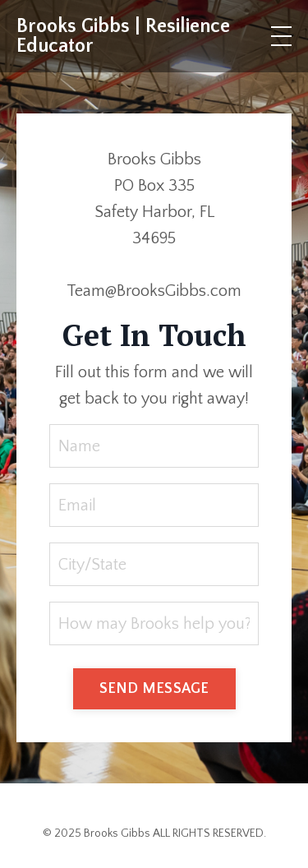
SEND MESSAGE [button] (154, 689)
